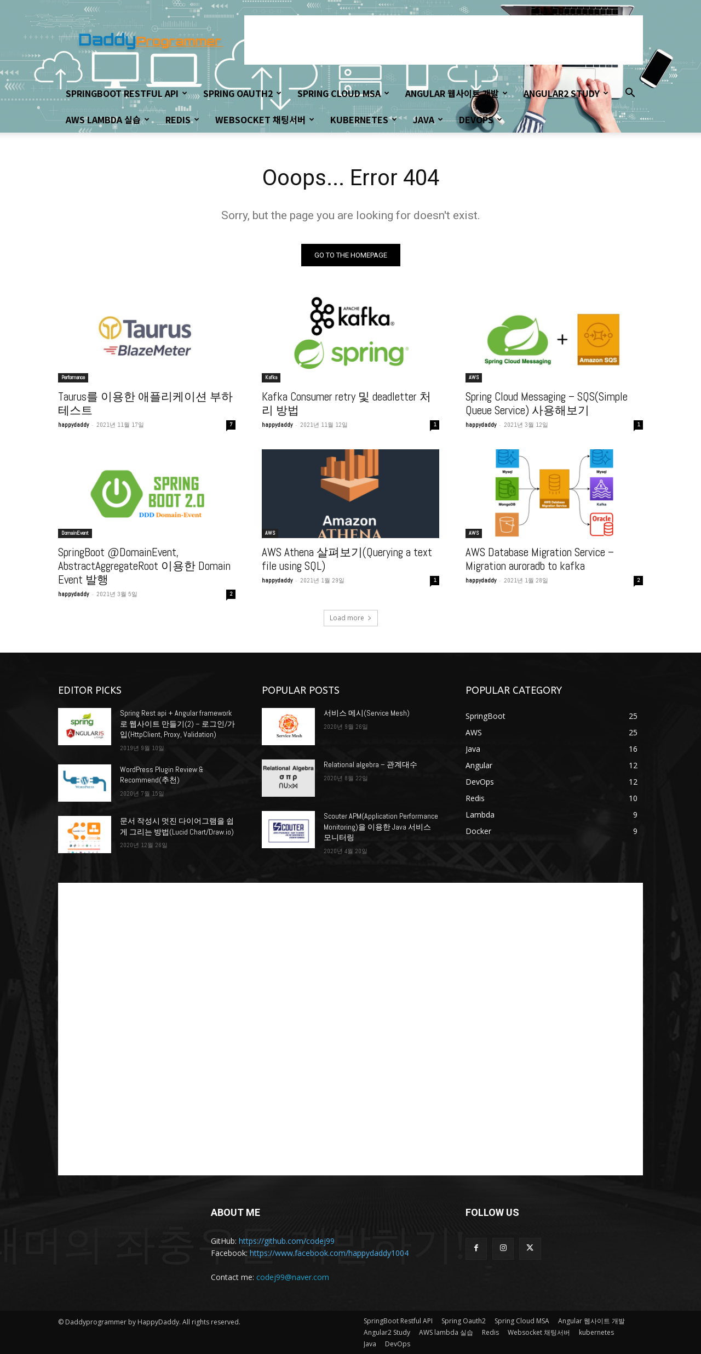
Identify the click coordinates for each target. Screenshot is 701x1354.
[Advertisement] (443, 40)
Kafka (271, 377)
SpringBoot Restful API (126, 93)
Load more (351, 617)
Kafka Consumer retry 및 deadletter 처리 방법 (346, 403)
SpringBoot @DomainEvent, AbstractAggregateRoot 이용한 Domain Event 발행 (144, 566)
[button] (630, 94)
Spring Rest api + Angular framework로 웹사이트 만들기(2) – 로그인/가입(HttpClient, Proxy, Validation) (177, 723)
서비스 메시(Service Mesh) (367, 713)
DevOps (480, 119)
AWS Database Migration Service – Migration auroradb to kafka (540, 559)
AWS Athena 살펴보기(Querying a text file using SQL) (347, 559)
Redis (182, 119)
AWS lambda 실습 (108, 119)
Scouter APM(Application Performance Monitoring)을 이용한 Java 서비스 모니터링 (381, 826)
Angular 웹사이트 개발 (456, 93)
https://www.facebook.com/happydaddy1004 (329, 1253)
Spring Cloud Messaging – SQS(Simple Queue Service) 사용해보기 (547, 403)
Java (428, 119)
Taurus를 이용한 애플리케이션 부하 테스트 (145, 403)
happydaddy (73, 425)
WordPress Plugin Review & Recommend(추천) (161, 774)
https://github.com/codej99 (287, 1241)
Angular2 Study (566, 93)
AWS (474, 377)
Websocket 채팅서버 (264, 119)
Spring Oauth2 (242, 93)
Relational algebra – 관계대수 (370, 764)
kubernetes (363, 119)
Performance (73, 377)
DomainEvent (75, 532)
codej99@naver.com (292, 1277)
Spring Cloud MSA (343, 93)
